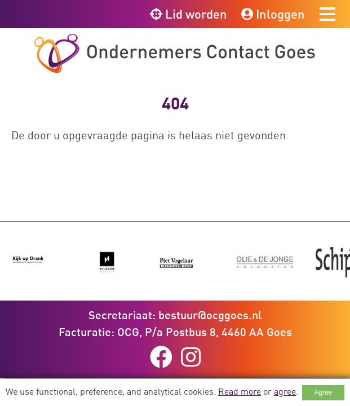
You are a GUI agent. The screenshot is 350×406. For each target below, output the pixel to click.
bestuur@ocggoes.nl (210, 314)
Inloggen (273, 13)
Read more (239, 391)
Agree (323, 392)
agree (285, 391)
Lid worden (188, 13)
